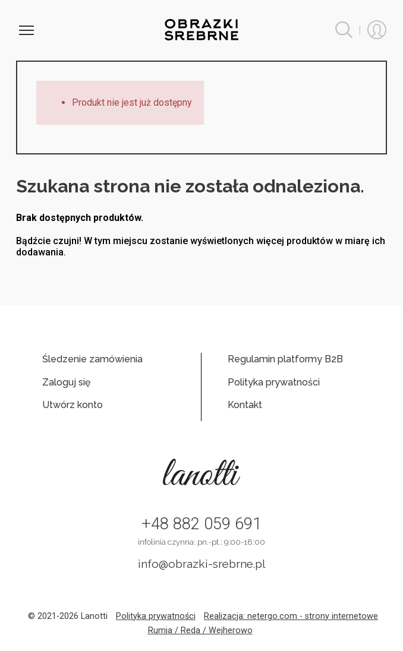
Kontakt (245, 404)
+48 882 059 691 (201, 523)
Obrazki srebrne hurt (202, 29)
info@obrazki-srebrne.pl (202, 563)
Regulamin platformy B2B (285, 359)
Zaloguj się (66, 382)
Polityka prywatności (274, 382)
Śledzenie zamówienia (92, 359)
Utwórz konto (72, 404)
